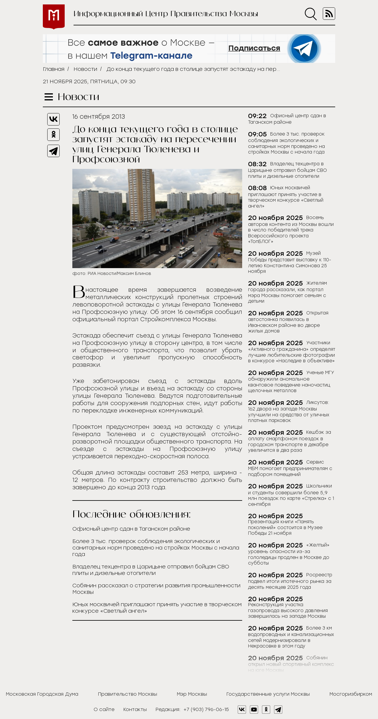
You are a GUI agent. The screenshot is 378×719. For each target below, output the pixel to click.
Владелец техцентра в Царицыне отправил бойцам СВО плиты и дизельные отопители (150, 569)
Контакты (135, 709)
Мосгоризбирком (351, 694)
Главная (53, 69)
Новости (85, 69)
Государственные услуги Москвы (268, 694)
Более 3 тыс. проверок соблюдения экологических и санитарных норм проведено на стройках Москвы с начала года (155, 547)
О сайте (104, 709)
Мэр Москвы (192, 694)
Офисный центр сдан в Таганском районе (131, 529)
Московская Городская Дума (42, 694)
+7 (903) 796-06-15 (206, 709)
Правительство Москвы (127, 694)
